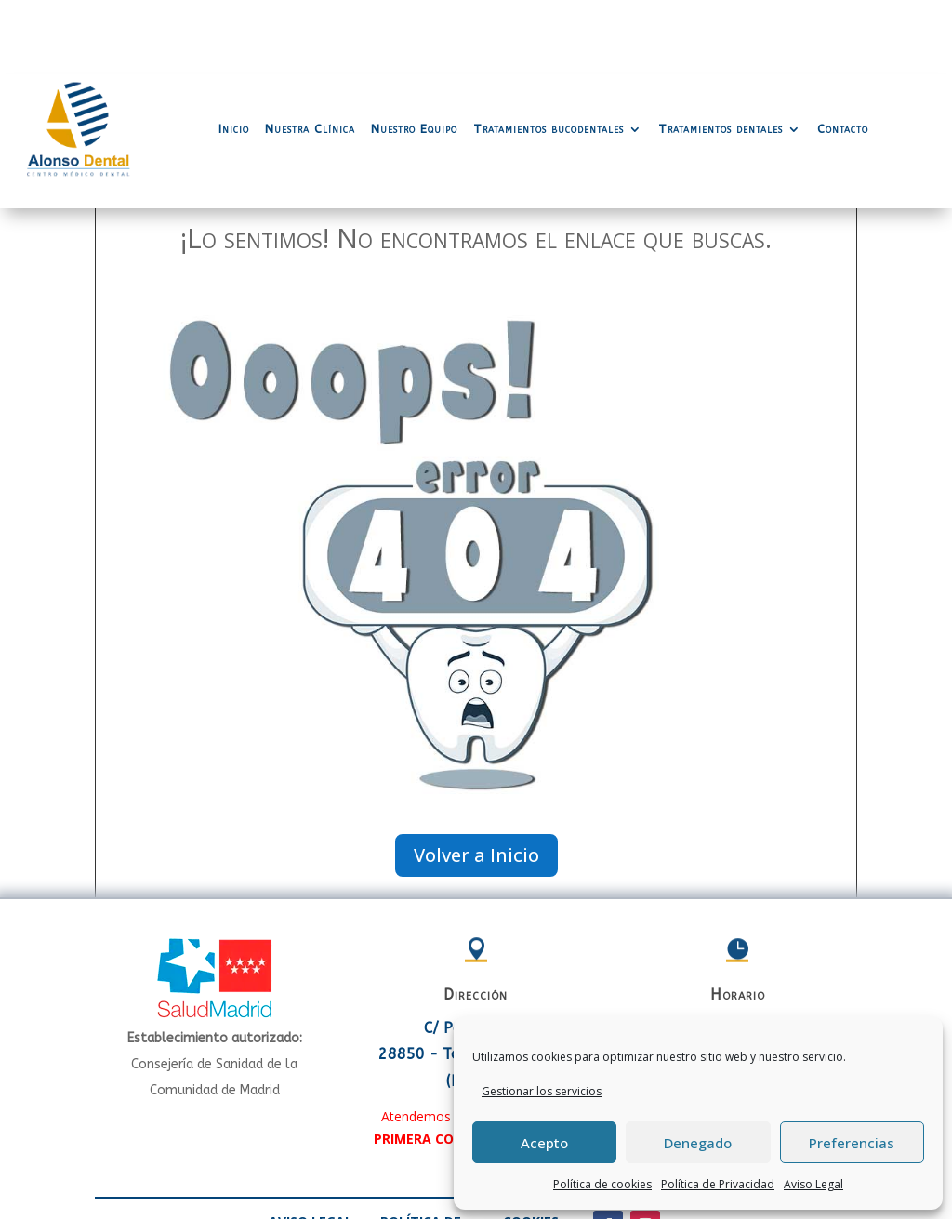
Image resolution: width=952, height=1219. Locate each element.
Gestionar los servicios (542, 1091)
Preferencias (851, 1142)
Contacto (842, 54)
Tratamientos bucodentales (548, 54)
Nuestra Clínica (310, 54)
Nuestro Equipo (414, 54)
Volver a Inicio (476, 780)
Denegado (698, 1142)
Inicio (233, 54)
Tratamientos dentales (720, 54)
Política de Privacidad (717, 1184)
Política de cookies (602, 1184)
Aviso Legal (813, 1184)
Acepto (544, 1142)
